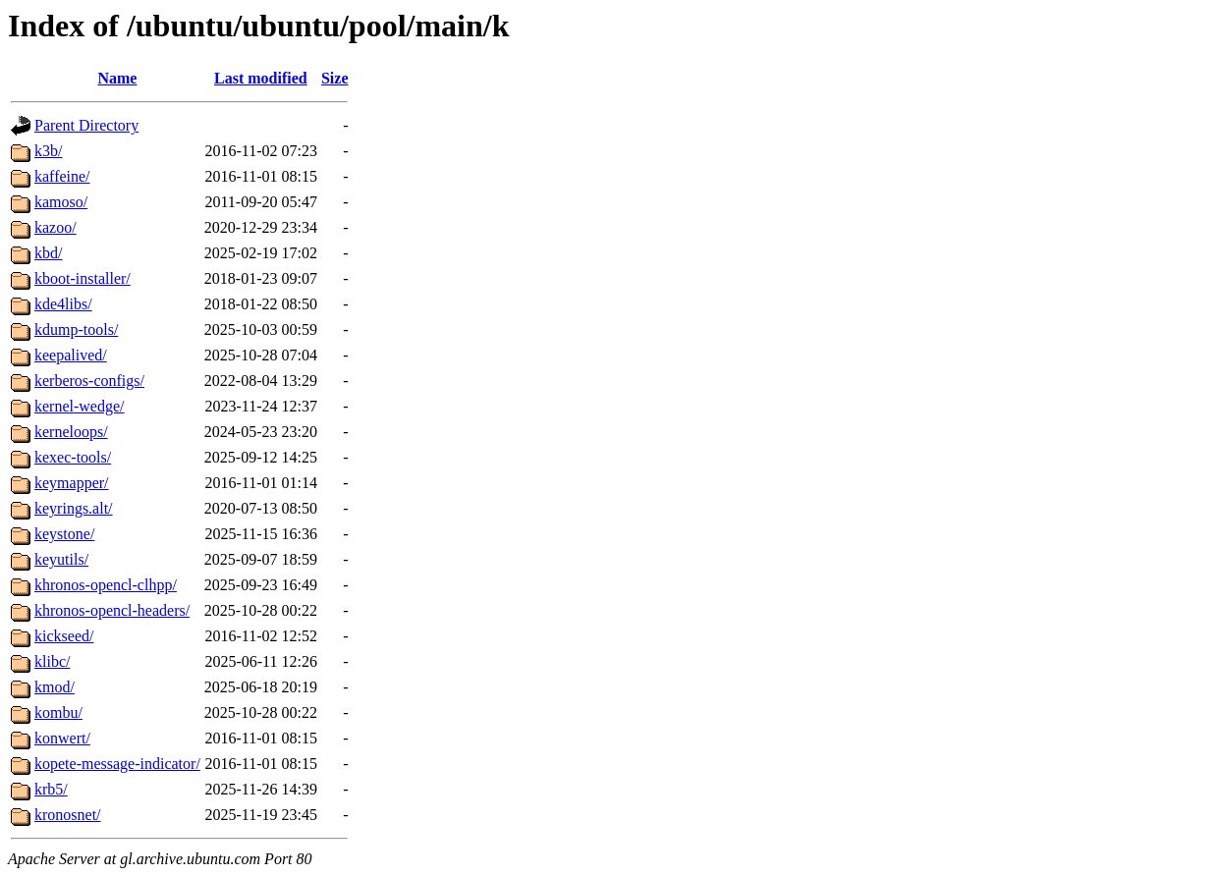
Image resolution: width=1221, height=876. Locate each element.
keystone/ (64, 533)
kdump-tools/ (76, 329)
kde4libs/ (63, 304)
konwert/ (62, 738)
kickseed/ (63, 636)
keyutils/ (61, 559)
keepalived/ (70, 355)
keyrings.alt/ (73, 508)
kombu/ (58, 712)
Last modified (260, 78)
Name (117, 78)
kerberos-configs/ (89, 380)
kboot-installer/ (82, 278)
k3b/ (48, 150)
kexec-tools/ (72, 457)
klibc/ (52, 661)
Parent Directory (86, 125)
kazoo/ (55, 227)
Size (335, 78)
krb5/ (51, 789)
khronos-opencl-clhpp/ (105, 584)
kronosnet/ (67, 814)
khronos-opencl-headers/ (112, 610)
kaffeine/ (62, 176)
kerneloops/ (71, 431)
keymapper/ (71, 482)
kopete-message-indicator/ (117, 763)
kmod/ (54, 687)
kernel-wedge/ (79, 406)
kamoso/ (60, 201)
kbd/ (48, 253)
